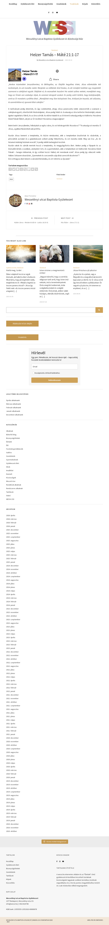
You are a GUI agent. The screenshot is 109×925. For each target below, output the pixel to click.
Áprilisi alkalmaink (13, 400)
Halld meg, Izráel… (14, 270)
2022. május (10, 677)
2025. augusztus (12, 540)
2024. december (12, 566)
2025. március (11, 555)
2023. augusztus (12, 623)
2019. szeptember (13, 792)
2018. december (12, 824)
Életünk (9, 442)
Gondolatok (61, 4)
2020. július (10, 756)
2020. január (10, 777)
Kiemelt (9, 474)
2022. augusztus (12, 666)
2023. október (11, 616)
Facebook (56, 861)
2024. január (10, 605)
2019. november (12, 784)
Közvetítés (95, 4)
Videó (8, 495)
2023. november (12, 612)
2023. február (11, 644)
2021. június (10, 716)
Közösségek (11, 477)
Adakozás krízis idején (22, 323)
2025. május (10, 551)
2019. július (10, 799)
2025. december (12, 530)
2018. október (11, 831)
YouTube (63, 861)
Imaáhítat (9, 470)
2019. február (11, 817)
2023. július (10, 627)
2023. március (11, 641)
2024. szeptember (13, 576)
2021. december (12, 695)
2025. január (10, 562)
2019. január (10, 820)
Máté (11, 179)
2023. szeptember (13, 619)
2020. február (11, 774)
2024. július (10, 583)
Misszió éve (10, 481)
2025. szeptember (13, 537)
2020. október (11, 745)
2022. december (12, 652)
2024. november (12, 569)
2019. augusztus (12, 795)
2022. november (12, 655)
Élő (7, 445)
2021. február (11, 731)
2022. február (11, 688)
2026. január (10, 526)
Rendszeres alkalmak (14, 488)
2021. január (10, 734)
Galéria (9, 452)
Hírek (8, 467)
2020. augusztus (12, 752)
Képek (85, 4)
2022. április (10, 680)
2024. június (10, 587)
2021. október (11, 702)
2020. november (12, 741)
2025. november (12, 533)
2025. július (10, 544)
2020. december (12, 738)
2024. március (11, 598)
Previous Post (30, 220)
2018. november (12, 827)
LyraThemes (99, 920)
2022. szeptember (13, 662)
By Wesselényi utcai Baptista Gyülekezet (50, 60)
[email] (54, 366)
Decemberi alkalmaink (14, 415)
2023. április (10, 637)
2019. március (11, 813)
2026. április (10, 515)
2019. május (10, 806)
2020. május (10, 763)
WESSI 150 (10, 499)
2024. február (11, 601)
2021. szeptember (13, 705)
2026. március (11, 519)
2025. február (11, 558)
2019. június (10, 802)
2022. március (11, 684)
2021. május (10, 720)
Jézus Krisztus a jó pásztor (85, 270)
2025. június (10, 548)
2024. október (11, 573)
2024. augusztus (12, 580)
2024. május (10, 591)
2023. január (10, 648)
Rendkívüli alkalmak (13, 485)
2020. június (10, 759)
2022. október (11, 659)
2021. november (12, 698)
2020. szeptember (13, 749)
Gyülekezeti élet (27, 4)
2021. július (10, 713)
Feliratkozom (54, 380)
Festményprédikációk (14, 449)
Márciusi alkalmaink (13, 404)
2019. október (11, 788)
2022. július (10, 670)
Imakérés (22, 337)
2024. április (10, 594)
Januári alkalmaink (13, 411)
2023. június (10, 630)
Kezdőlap (13, 4)
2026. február (11, 522)
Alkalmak (9, 431)
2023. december (12, 609)
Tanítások (74, 4)
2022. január (10, 691)
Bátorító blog (11, 434)
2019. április (10, 810)
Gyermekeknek (12, 460)
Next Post (79, 220)
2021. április (10, 723)
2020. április (10, 766)
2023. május (10, 634)
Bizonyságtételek (45, 4)
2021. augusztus (12, 709)
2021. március (11, 727)
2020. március (11, 770)
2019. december (12, 781)
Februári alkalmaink (13, 407)
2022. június (10, 673)
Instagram (59, 861)
